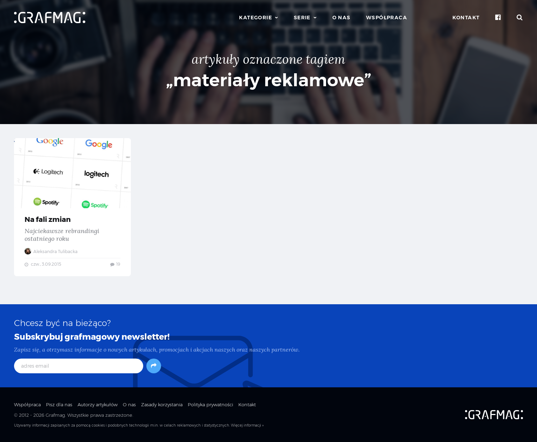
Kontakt (466, 17)
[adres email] (78, 366)
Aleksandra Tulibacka (51, 251)
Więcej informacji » (247, 425)
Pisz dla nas (59, 404)
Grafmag (55, 415)
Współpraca (386, 17)
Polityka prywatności (210, 404)
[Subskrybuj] (153, 366)
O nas (341, 17)
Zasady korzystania (162, 404)
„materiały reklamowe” (268, 80)
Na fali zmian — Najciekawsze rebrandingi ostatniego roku (72, 207)
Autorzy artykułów (98, 404)
